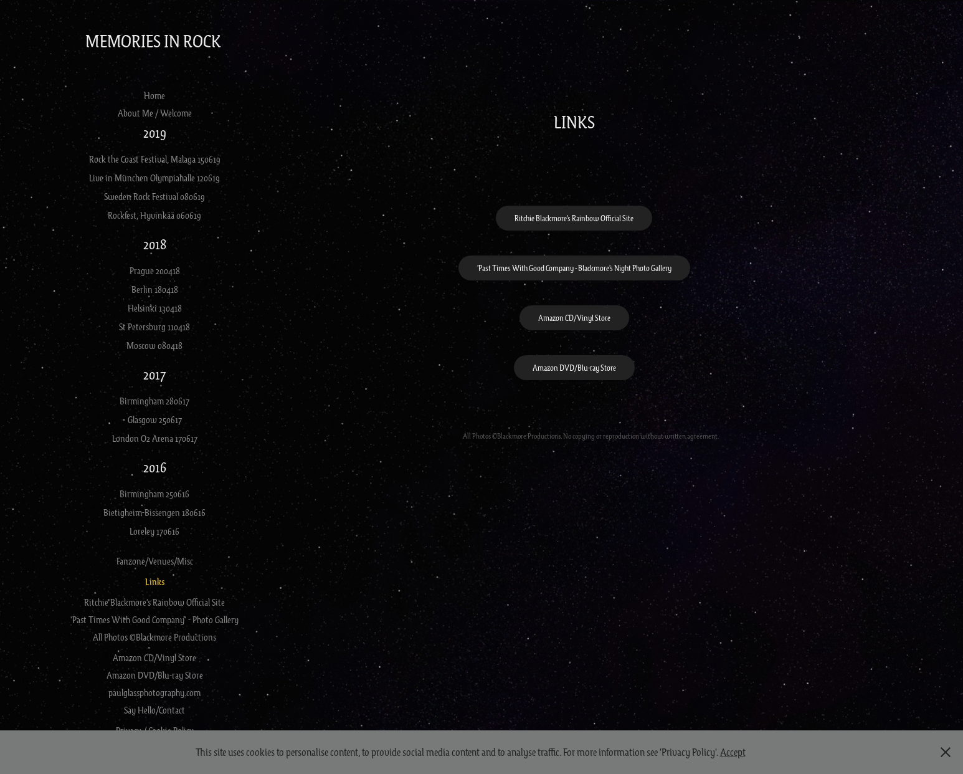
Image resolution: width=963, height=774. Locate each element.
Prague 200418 (155, 270)
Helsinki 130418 (155, 307)
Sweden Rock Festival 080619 (154, 196)
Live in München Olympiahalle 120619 (154, 177)
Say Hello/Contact (154, 709)
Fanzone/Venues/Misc (154, 560)
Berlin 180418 (154, 289)
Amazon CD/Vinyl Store (154, 657)
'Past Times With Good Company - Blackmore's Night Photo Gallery (574, 268)
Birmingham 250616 (154, 493)
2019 (154, 132)
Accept (733, 751)
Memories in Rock (154, 40)
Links (154, 582)
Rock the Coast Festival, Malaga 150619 (155, 159)
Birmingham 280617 (154, 400)
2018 (154, 244)
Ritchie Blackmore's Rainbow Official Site (154, 602)
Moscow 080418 (154, 345)
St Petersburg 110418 (154, 326)
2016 (154, 467)
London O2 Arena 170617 (154, 438)
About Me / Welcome (155, 112)
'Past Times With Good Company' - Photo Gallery (154, 619)
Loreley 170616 (154, 531)
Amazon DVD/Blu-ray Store (155, 675)
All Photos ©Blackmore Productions (154, 637)
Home (154, 95)
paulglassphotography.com (154, 692)
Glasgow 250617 (155, 419)
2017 (154, 374)
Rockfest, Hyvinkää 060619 (154, 215)
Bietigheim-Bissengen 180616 (154, 512)
